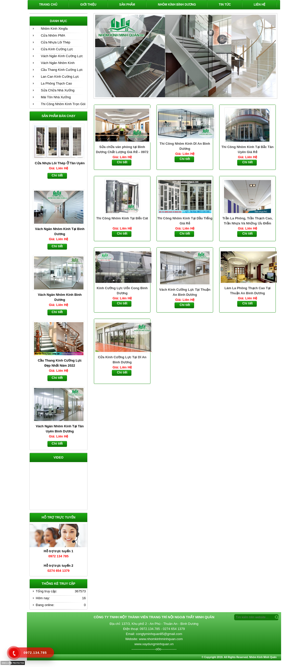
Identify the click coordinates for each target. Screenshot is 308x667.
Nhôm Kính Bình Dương (177, 4)
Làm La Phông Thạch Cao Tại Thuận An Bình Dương (248, 290)
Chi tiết (122, 162)
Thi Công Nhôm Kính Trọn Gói (63, 104)
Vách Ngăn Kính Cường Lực (62, 56)
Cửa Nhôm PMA (53, 35)
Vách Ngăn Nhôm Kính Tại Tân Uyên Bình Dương (60, 428)
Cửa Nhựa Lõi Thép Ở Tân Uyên (59, 163)
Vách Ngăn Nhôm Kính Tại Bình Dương (59, 231)
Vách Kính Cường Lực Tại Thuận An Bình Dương (185, 292)
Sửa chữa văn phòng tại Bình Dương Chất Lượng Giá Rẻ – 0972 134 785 (122, 150)
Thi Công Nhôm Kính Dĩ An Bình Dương (185, 146)
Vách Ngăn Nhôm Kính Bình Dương (60, 297)
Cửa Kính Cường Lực (57, 49)
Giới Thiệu (88, 4)
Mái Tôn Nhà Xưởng (56, 97)
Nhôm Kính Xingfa (54, 28)
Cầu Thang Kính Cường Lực (62, 70)
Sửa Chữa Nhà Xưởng (58, 90)
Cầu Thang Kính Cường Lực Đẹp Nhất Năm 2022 (60, 363)
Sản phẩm (127, 4)
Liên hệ (259, 4)
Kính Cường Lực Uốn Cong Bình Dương (122, 290)
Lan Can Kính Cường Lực (60, 76)
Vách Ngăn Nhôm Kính (58, 63)
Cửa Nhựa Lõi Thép (55, 42)
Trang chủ (48, 4)
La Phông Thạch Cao (56, 83)
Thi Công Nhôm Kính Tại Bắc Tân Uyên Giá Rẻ (247, 149)
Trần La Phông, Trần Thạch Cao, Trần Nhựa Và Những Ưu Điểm (248, 220)
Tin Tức (225, 4)
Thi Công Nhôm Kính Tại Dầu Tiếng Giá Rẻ (184, 220)
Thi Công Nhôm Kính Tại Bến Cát (122, 218)
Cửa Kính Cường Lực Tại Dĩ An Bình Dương (122, 359)
